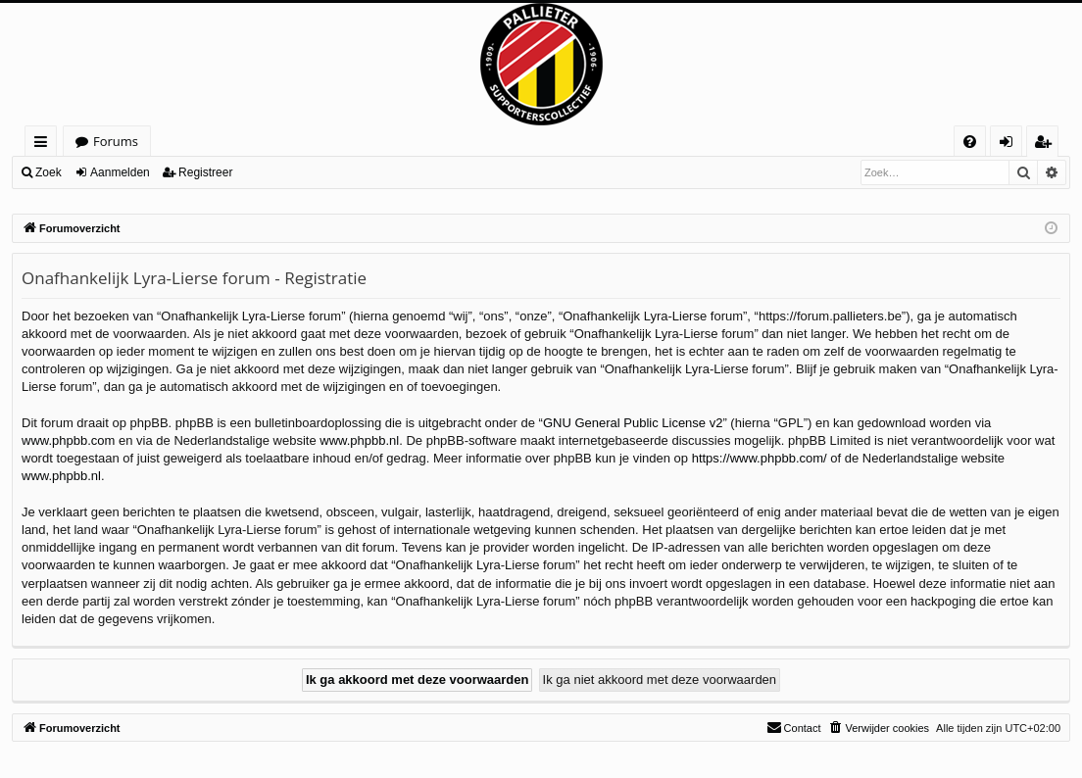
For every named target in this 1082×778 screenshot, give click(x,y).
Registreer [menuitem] (1046, 144)
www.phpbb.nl (359, 440)
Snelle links (44, 144)
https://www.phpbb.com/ (759, 458)
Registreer (205, 172)
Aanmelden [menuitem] (1011, 144)
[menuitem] (970, 141)
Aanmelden (120, 172)
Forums (115, 141)
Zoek (48, 172)
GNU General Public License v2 (633, 422)
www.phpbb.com (68, 440)
